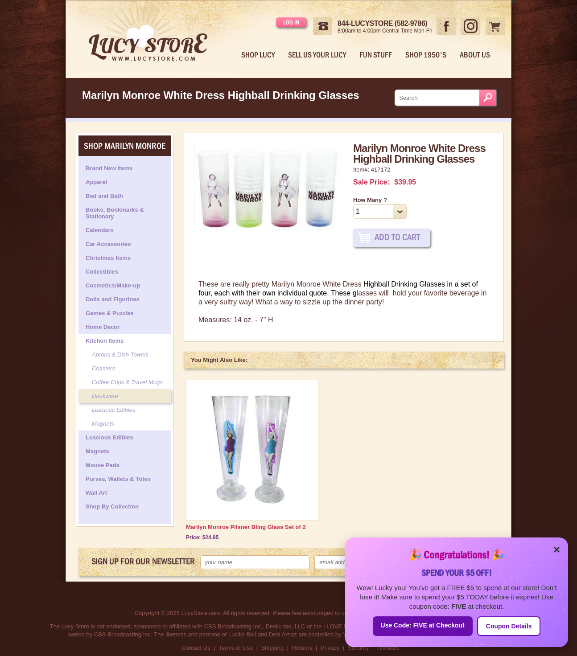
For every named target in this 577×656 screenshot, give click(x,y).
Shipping (272, 647)
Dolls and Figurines (113, 299)
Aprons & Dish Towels (120, 354)
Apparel (96, 182)
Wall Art (96, 492)
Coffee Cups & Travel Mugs (127, 382)
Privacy (330, 647)
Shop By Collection (112, 506)
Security (358, 647)
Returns (302, 647)
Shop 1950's (425, 54)
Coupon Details (509, 626)
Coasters (103, 368)
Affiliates (388, 647)
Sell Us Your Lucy (317, 54)
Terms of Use (235, 647)
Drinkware (105, 396)
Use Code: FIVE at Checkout (423, 625)
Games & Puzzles (110, 313)
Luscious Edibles (114, 409)
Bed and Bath (104, 196)
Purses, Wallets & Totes (118, 479)
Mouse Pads (103, 465)
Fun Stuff (375, 54)
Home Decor (103, 327)
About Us (475, 54)
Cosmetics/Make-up (113, 285)
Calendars (100, 230)
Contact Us (195, 647)
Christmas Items (108, 257)
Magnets (103, 423)
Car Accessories (108, 244)
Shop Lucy (258, 54)
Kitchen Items (105, 340)
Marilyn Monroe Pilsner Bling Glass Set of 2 (246, 527)
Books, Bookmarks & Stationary (115, 213)
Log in (291, 22)
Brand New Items (109, 168)
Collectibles (102, 271)
